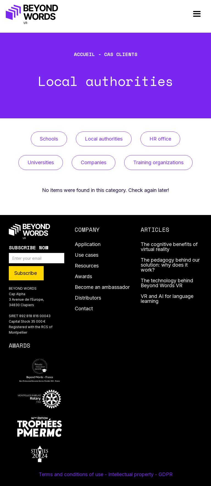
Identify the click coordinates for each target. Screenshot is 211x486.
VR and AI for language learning (167, 299)
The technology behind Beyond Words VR (167, 283)
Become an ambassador (102, 287)
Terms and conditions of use (72, 474)
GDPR (166, 474)
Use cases (86, 255)
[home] (31, 14)
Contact (84, 308)
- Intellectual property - (132, 474)
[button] (197, 14)
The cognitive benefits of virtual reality (169, 247)
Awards (83, 276)
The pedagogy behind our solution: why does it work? (170, 265)
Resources (87, 266)
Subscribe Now (28, 247)
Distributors (88, 298)
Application (88, 244)
